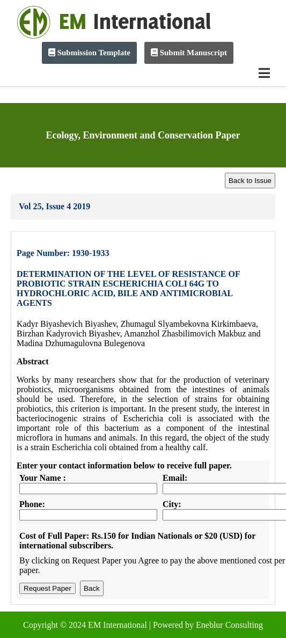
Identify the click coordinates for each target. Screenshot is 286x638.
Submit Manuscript (189, 52)
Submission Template (89, 52)
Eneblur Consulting (229, 624)
